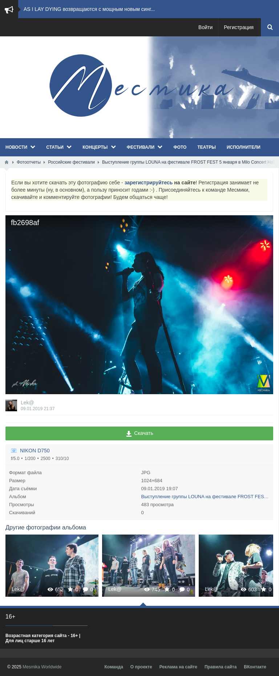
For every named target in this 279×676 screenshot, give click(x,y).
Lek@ (27, 402)
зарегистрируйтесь (149, 182)
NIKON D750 (35, 450)
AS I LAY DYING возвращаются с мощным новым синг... (89, 9)
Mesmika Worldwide (42, 666)
